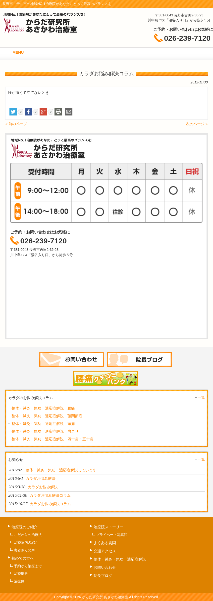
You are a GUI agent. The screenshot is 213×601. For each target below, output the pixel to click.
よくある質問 (105, 543)
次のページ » (197, 124)
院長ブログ (103, 575)
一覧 (201, 397)
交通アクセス (105, 551)
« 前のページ (16, 124)
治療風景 (21, 573)
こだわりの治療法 (28, 535)
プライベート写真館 (111, 535)
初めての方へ (22, 558)
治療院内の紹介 (26, 542)
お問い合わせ (105, 567)
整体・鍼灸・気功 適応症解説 (120, 559)
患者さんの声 (24, 550)
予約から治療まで (28, 566)
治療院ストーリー (108, 527)
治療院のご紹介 (24, 527)
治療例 (19, 581)
